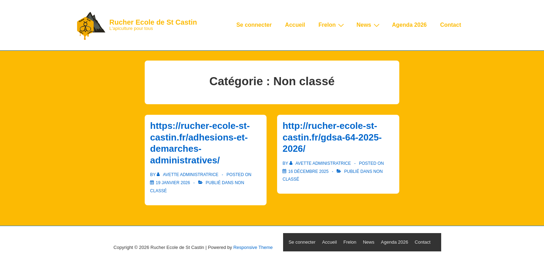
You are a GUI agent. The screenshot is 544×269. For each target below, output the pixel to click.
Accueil (295, 25)
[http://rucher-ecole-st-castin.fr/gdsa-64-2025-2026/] (308, 171)
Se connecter (253, 25)
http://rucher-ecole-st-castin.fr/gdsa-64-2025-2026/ (332, 137)
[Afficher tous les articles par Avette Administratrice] (188, 174)
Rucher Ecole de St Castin (153, 22)
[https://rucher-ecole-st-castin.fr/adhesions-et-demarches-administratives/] (173, 182)
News (368, 25)
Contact (450, 25)
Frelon (332, 25)
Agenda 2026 (409, 25)
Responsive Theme (253, 247)
